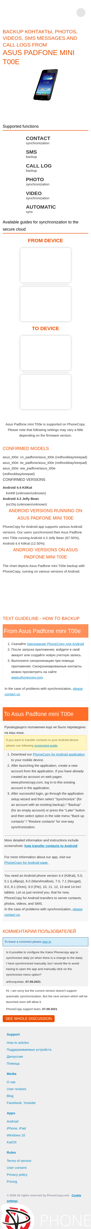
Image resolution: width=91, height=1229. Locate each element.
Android (13, 1158)
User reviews (17, 1125)
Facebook (14, 1139)
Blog (10, 1132)
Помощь (14, 1100)
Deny (51, 1221)
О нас (11, 1118)
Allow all (29, 1221)
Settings (70, 1221)
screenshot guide (61, 776)
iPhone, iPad (16, 1165)
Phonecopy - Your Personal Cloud (35, 12)
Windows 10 (16, 1172)
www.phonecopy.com (28, 707)
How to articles (18, 1079)
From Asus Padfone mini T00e (45, 265)
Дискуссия (15, 1093)
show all (9, 485)
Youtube (29, 1139)
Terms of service (19, 1197)
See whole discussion (27, 1054)
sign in (51, 972)
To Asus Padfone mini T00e (45, 353)
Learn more (61, 1214)
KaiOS (11, 1178)
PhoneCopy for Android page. (27, 892)
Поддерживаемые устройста (30, 1086)
